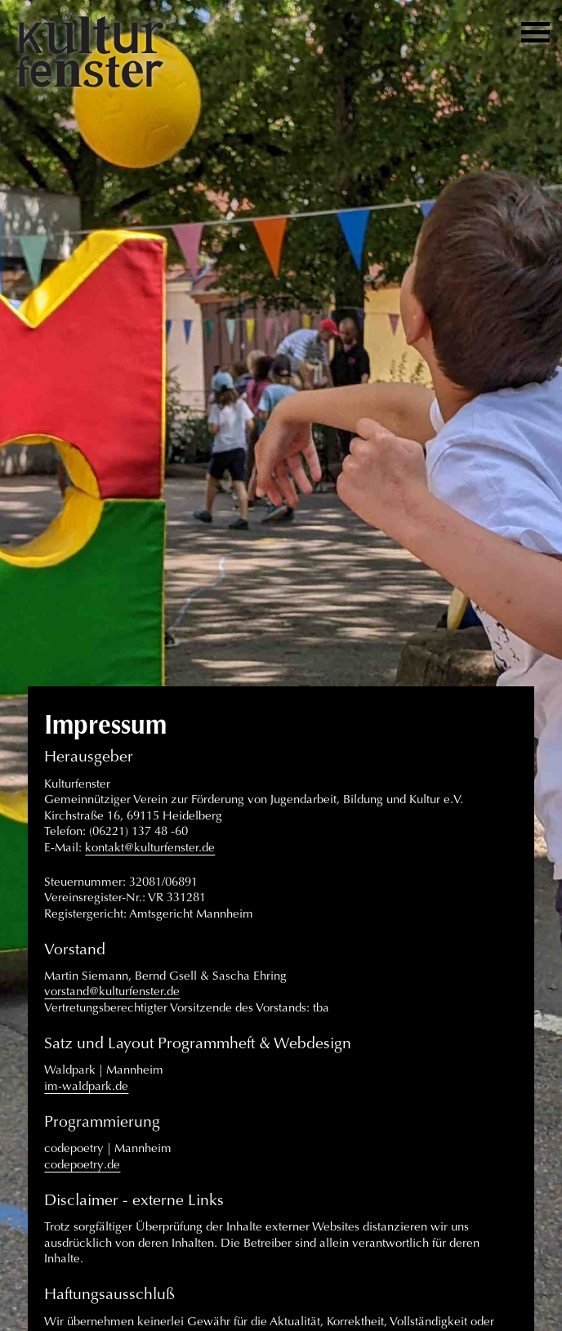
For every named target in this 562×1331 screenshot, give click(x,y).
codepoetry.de (82, 1164)
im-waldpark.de (86, 1086)
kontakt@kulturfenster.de (150, 847)
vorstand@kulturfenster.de (112, 991)
